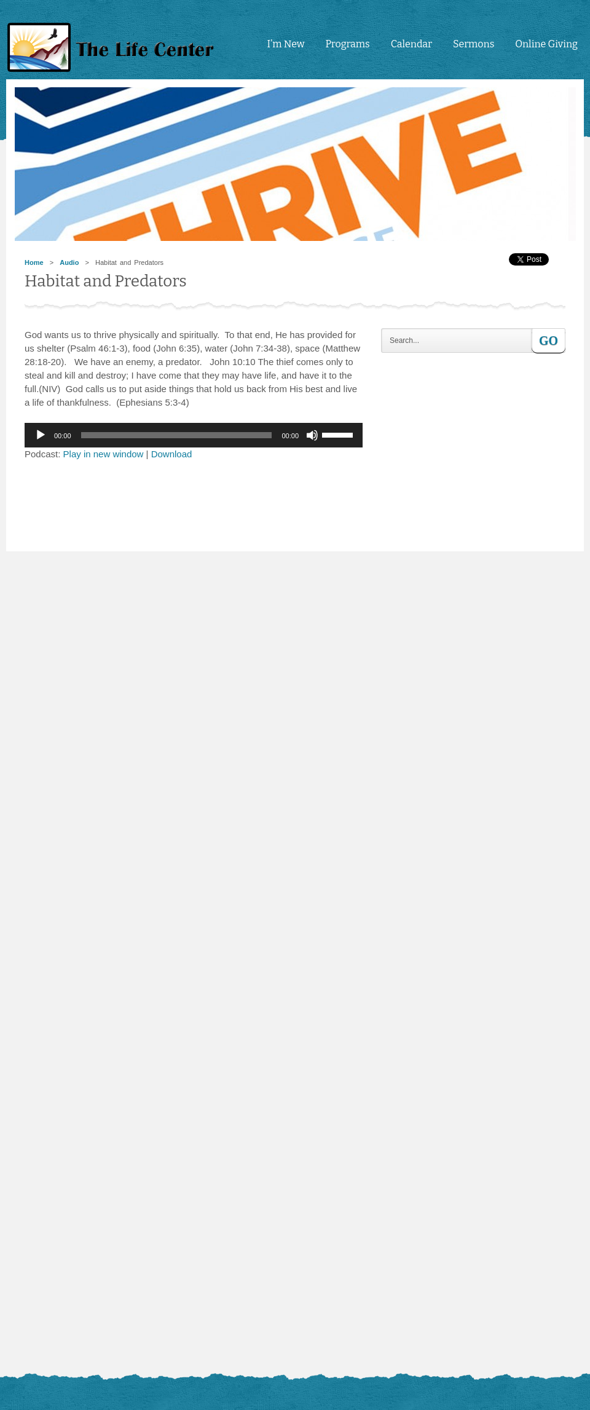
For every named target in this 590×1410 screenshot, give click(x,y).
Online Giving (546, 44)
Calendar (411, 44)
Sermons (473, 44)
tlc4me (113, 47)
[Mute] (312, 435)
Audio (69, 262)
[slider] (176, 435)
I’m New (285, 44)
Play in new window (103, 454)
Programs (347, 44)
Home (34, 262)
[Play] (40, 435)
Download (171, 454)
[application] (194, 435)
